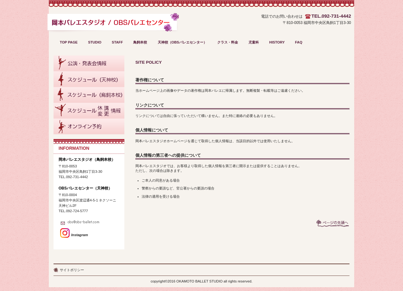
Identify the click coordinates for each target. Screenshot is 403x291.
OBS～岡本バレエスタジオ (112, 24)
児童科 (253, 42)
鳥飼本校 (140, 42)
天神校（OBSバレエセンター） (182, 42)
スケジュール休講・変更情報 (89, 111)
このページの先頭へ (332, 223)
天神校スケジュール (89, 79)
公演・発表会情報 (89, 63)
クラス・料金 (227, 42)
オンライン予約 (89, 126)
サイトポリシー (72, 270)
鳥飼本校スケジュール (89, 95)
